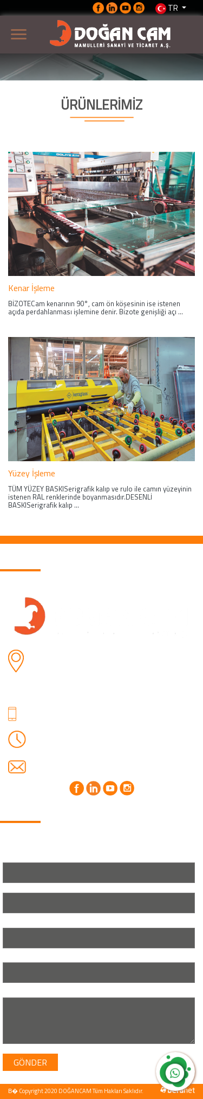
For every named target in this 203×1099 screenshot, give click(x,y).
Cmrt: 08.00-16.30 (69, 750)
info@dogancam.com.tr (79, 765)
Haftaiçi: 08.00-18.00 (75, 737)
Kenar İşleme (31, 287)
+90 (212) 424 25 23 (74, 708)
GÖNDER (30, 1062)
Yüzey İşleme (31, 473)
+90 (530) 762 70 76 (74, 721)
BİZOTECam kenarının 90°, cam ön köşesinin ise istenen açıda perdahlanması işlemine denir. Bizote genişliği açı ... (95, 307)
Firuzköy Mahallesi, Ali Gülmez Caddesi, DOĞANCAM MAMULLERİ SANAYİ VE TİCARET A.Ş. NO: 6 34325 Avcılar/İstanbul (106, 673)
